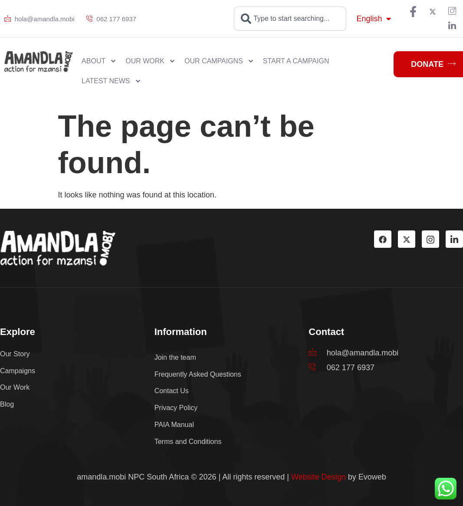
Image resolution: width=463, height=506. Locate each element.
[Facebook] (413, 11)
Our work (150, 61)
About (99, 61)
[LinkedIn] (452, 26)
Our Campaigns (219, 61)
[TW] (432, 11)
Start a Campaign (296, 61)
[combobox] (290, 19)
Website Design (318, 477)
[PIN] (452, 11)
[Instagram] (430, 239)
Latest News (111, 81)
